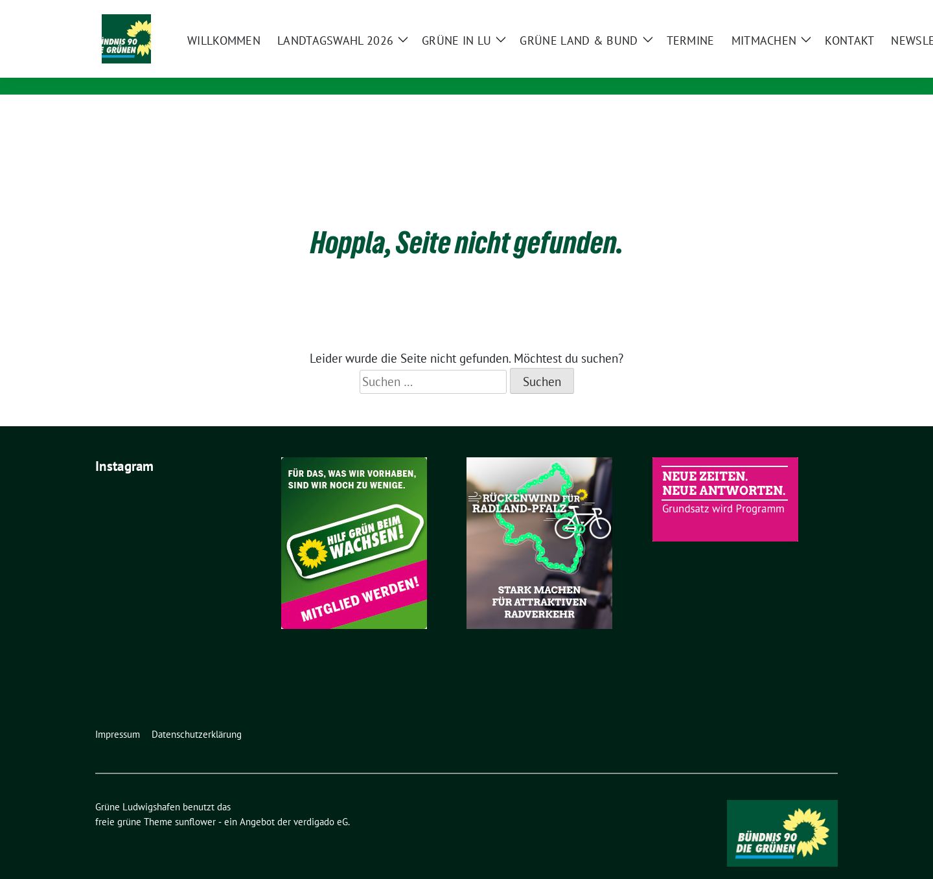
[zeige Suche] (814, 11)
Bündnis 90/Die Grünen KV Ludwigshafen (323, 68)
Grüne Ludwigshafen (276, 50)
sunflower (195, 801)
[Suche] (796, 11)
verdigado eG (321, 801)
